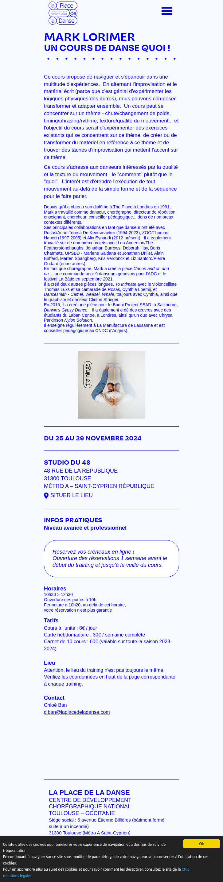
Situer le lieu (71, 495)
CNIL (186, 869)
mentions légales (17, 875)
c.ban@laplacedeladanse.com (77, 712)
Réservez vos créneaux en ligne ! (93, 552)
